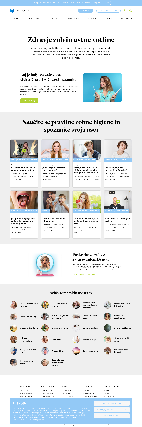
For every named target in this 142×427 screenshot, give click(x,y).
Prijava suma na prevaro (91, 396)
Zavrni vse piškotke (112, 416)
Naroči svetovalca (109, 396)
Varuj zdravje (35, 18)
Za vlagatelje (93, 18)
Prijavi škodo (125, 18)
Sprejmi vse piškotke (111, 403)
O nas (109, 18)
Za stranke (54, 18)
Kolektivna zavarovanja (27, 393)
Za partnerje (66, 393)
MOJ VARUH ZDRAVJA (101, 3)
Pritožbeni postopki (111, 425)
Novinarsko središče (68, 396)
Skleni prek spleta (108, 11)
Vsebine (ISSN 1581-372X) (45, 425)
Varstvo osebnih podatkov (92, 425)
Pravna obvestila (126, 425)
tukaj (43, 419)
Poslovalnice (73, 18)
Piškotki (65, 425)
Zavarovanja (16, 18)
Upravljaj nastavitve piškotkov (111, 409)
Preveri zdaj (29, 101)
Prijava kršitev (76, 425)
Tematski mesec (81, 33)
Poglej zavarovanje (81, 274)
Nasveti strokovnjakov (48, 390)
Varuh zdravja (60, 33)
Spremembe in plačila (90, 393)
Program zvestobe (26, 396)
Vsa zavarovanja (25, 390)
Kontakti (106, 390)
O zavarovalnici (67, 390)
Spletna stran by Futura (18, 425)
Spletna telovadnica (47, 396)
